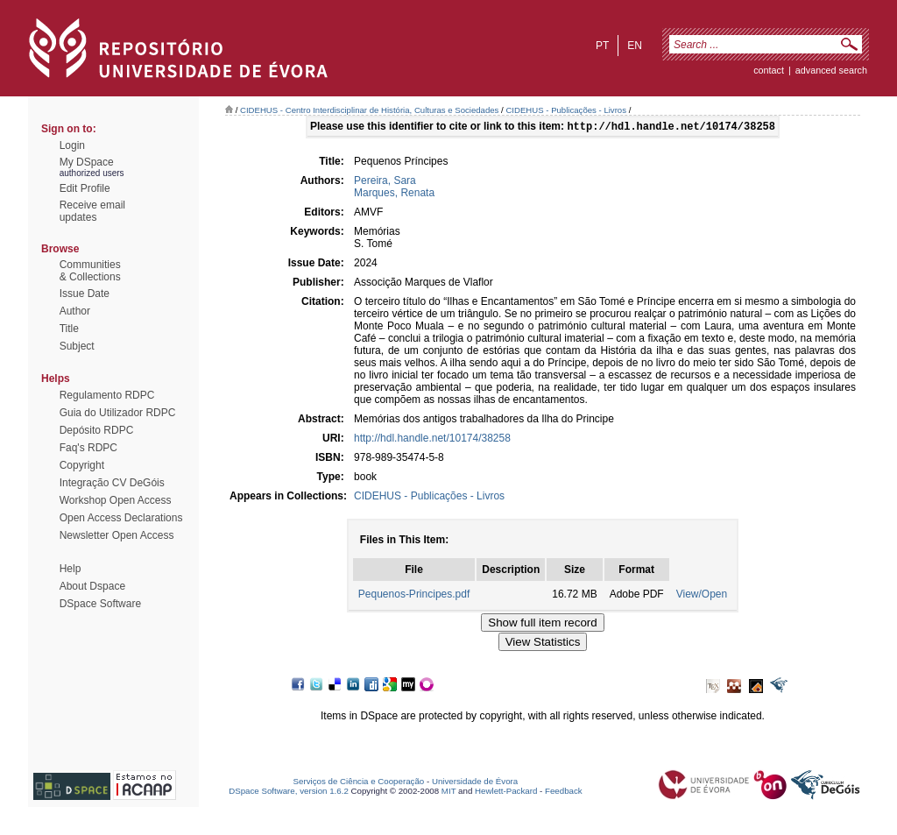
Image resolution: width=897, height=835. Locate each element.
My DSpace (87, 162)
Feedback (564, 792)
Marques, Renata (394, 194)
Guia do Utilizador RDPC (118, 413)
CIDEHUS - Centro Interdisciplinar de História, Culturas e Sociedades (369, 110)
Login (72, 145)
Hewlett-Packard (506, 792)
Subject (77, 346)
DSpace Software (100, 604)
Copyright (82, 465)
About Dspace (92, 586)
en (634, 45)
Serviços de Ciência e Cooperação (359, 783)
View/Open (701, 596)
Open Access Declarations (121, 518)
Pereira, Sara (385, 182)
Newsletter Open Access (117, 535)
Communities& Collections (90, 270)
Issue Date (84, 293)
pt (602, 45)
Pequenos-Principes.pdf (414, 596)
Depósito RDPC (97, 430)
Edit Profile (85, 188)
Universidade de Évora (475, 783)
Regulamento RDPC (107, 395)
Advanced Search (831, 70)
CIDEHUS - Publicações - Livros (565, 110)
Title (69, 328)
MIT (448, 792)
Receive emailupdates (92, 211)
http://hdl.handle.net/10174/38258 (432, 440)
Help (70, 569)
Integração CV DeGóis (112, 483)
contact (768, 70)
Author (75, 311)
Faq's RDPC (88, 448)
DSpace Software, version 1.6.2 (289, 792)
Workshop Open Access (116, 500)
